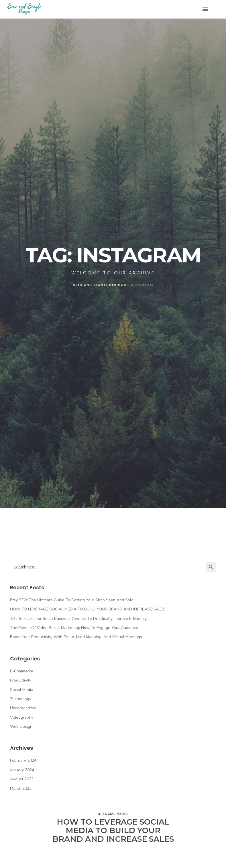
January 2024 (22, 770)
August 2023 (22, 779)
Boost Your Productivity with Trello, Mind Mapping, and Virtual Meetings (76, 637)
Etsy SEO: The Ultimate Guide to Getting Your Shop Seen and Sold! (72, 600)
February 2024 (23, 760)
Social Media (21, 689)
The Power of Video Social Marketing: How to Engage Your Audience (74, 627)
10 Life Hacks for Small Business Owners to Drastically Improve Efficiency (78, 618)
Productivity (20, 680)
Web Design (21, 726)
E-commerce (21, 671)
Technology (20, 699)
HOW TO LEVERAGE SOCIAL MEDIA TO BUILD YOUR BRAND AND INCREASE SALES (88, 609)
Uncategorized (23, 708)
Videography (21, 717)
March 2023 (21, 788)
